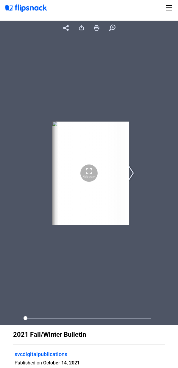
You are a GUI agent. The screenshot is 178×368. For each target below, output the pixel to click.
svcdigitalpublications (41, 354)
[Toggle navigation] (170, 8)
